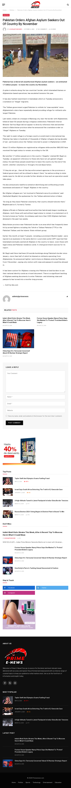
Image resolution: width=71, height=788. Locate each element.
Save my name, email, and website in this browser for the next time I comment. (35, 416)
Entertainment (47, 782)
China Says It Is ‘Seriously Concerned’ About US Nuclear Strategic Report (16, 352)
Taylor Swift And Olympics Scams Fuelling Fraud (32, 478)
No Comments (41, 29)
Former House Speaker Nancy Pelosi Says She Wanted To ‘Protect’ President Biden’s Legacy (52, 320)
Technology (37, 782)
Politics (6, 15)
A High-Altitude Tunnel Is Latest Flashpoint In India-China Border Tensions (41, 500)
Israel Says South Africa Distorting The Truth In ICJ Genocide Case (39, 489)
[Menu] (3, 4)
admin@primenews (15, 29)
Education (58, 782)
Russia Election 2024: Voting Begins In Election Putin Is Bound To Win (39, 512)
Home (14, 782)
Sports (28, 782)
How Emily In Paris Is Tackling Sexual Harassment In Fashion (36, 568)
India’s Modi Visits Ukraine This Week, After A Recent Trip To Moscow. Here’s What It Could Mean (16, 320)
